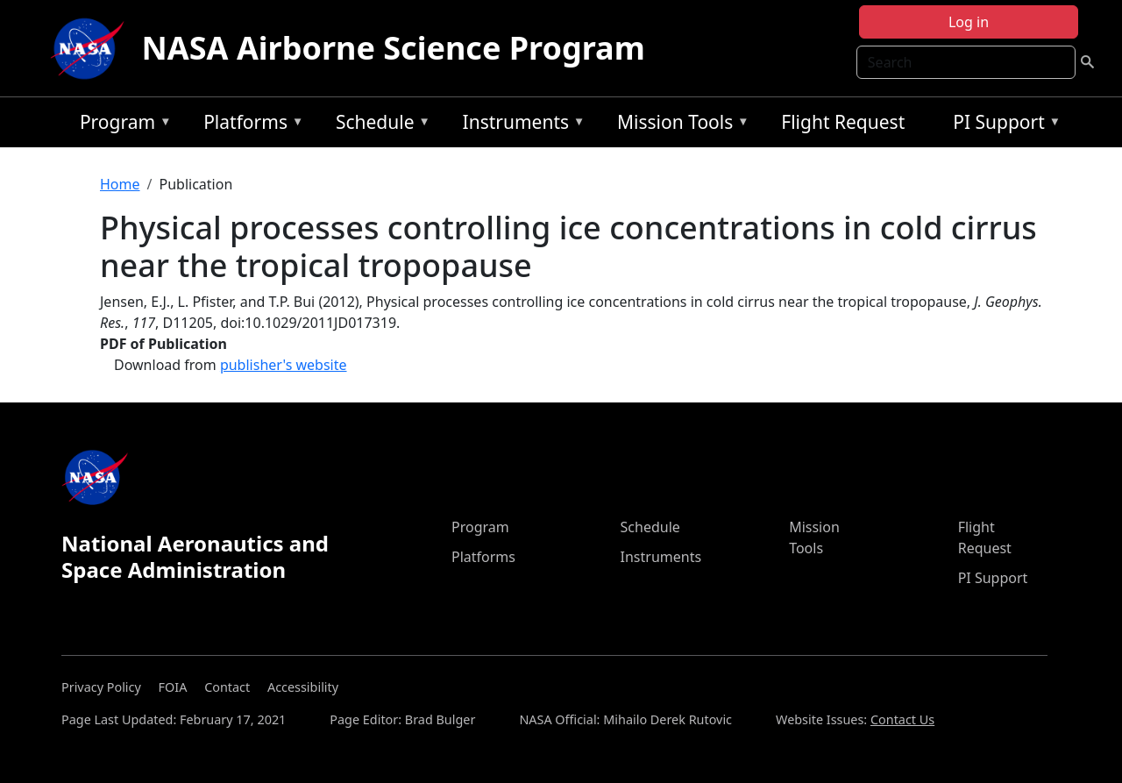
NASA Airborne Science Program (393, 47)
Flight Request (843, 122)
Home (120, 184)
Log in (968, 22)
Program (121, 125)
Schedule (378, 125)
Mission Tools (678, 125)
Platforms (249, 125)
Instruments (520, 125)
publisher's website (283, 364)
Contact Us (902, 719)
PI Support (1002, 125)
